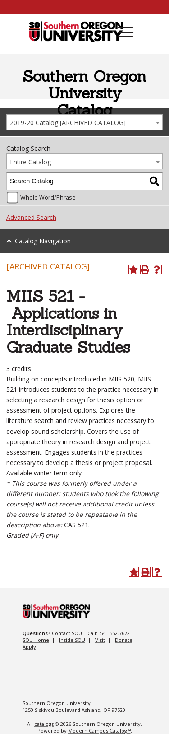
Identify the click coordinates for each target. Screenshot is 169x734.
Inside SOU (72, 639)
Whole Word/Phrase (48, 197)
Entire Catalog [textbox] (30, 162)
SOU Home (36, 639)
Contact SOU (67, 633)
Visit (100, 639)
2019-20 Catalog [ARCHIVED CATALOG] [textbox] (68, 122)
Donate (123, 639)
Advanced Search (31, 217)
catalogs (44, 723)
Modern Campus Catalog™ (99, 730)
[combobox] (84, 122)
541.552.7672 (115, 633)
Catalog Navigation (43, 241)
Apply (29, 646)
